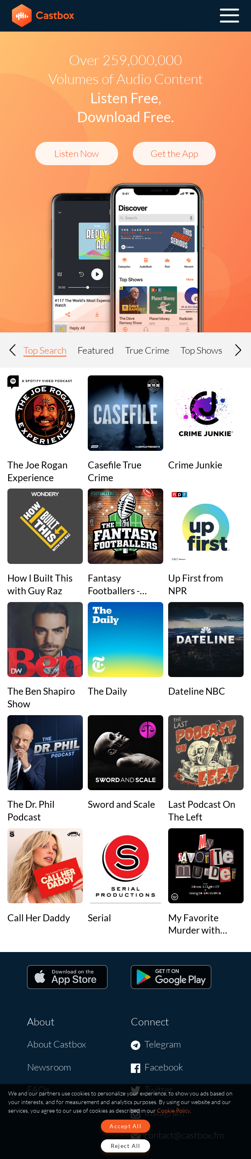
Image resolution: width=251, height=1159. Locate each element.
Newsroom (49, 1067)
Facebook (163, 1067)
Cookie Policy (173, 1110)
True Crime (147, 350)
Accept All (125, 1126)
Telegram (162, 1044)
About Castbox (56, 1044)
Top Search (44, 350)
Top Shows (201, 350)
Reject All (126, 1145)
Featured (96, 350)
